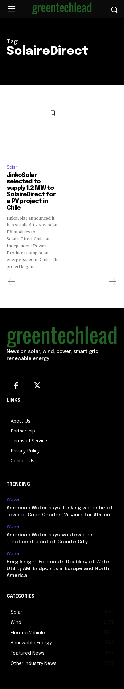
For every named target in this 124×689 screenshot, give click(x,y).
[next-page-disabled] (112, 282)
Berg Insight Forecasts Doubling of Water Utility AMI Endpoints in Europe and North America (59, 568)
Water (13, 499)
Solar (12, 167)
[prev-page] (12, 282)
